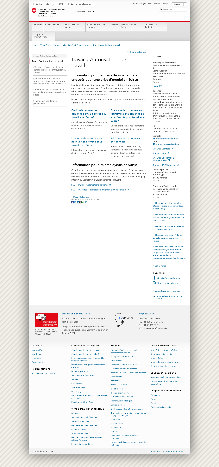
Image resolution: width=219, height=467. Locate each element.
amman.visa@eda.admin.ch (169, 144)
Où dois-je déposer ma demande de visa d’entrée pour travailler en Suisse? (89, 114)
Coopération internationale (43, 37)
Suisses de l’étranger (79, 433)
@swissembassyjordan (167, 283)
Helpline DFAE (147, 313)
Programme (156, 395)
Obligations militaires (120, 393)
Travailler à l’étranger (80, 421)
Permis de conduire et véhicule (124, 365)
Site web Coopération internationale (163, 159)
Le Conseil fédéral (43, 4)
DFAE (61, 4)
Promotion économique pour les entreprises (124, 437)
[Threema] (80, 202)
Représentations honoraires (43, 373)
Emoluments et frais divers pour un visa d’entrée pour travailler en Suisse (86, 142)
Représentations (53, 27)
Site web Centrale (163, 148)
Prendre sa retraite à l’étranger (84, 425)
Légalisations (116, 377)
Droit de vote (116, 361)
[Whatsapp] (83, 202)
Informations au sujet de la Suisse (165, 362)
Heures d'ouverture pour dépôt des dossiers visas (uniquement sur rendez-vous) (169, 217)
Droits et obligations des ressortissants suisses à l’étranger (87, 438)
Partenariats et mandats (161, 407)
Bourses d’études (118, 405)
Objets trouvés (117, 389)
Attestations (116, 381)
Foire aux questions (79, 371)
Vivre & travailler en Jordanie (97, 27)
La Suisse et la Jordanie (155, 27)
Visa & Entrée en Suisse (131, 27)
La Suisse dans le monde (81, 4)
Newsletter (36, 354)
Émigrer (74, 413)
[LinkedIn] (78, 202)
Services (114, 27)
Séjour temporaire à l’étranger (84, 417)
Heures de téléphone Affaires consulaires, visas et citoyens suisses (167, 238)
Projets (153, 403)
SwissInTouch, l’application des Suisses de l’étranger (128, 443)
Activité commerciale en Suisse (163, 366)
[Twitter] (75, 202)
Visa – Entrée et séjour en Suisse (76, 45)
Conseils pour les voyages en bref (85, 354)
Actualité (37, 27)
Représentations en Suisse (82, 444)
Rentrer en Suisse (78, 429)
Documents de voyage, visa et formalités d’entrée (88, 366)
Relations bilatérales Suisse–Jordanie (166, 377)
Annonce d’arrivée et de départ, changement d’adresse (124, 351)
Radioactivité (76, 383)
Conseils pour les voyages (73, 27)
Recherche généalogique (121, 401)
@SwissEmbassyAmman (168, 278)
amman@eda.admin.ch (167, 138)
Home (34, 45)
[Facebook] (72, 202)
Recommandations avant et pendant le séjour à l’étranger (87, 359)
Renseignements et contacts (162, 354)
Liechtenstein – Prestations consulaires (127, 409)
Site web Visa (161, 153)
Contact (156, 56)
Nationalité (116, 428)
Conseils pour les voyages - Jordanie (86, 350)
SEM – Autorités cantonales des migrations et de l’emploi (100, 189)
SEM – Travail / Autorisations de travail (91, 185)
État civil (114, 432)
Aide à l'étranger (78, 387)
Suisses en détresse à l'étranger (124, 369)
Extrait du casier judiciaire (122, 397)
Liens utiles (115, 420)
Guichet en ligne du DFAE (76, 313)
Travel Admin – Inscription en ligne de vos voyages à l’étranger (128, 414)
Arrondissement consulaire (167, 291)
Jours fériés (160, 266)
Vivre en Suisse (157, 358)
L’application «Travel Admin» (83, 402)
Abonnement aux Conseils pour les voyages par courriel (89, 396)
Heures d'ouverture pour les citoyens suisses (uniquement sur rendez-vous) (168, 206)
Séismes (74, 379)
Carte (157, 86)
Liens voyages (77, 391)
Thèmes (154, 399)
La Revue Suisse (117, 424)
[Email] (86, 202)
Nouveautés (37, 350)
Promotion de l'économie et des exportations (164, 382)
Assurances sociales (119, 385)
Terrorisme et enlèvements (82, 375)
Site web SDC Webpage (166, 165)
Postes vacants (37, 362)
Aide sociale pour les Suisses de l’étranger (128, 373)
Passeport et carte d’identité (123, 357)
